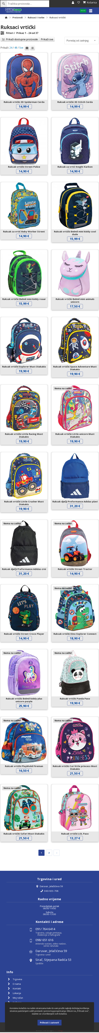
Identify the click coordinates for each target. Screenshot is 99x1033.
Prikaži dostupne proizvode (22, 39)
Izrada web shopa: (45, 1030)
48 (15, 48)
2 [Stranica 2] (49, 853)
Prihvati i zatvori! (49, 1022)
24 (10, 48)
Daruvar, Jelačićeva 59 (49, 886)
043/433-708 (49, 891)
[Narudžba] (81, 41)
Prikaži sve (47, 39)
